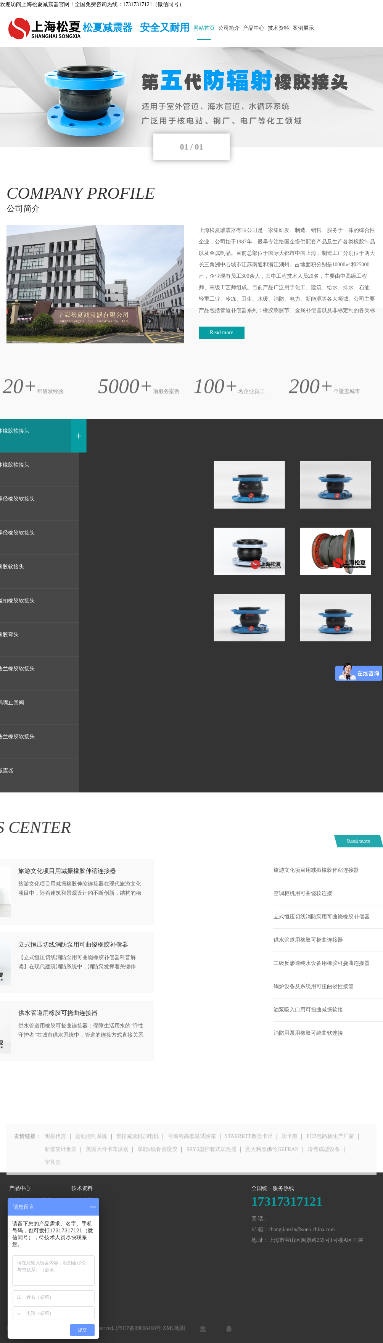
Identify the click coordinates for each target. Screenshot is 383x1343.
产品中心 (253, 28)
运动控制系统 (91, 1155)
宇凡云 (53, 1181)
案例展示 (303, 28)
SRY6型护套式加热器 (212, 1168)
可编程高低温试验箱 (192, 1155)
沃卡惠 (290, 1155)
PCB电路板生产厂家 (330, 1155)
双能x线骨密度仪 (157, 1168)
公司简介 (229, 28)
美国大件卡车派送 (107, 1168)
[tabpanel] (191, 97)
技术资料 (278, 28)
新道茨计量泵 (61, 1168)
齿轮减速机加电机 (137, 1155)
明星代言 (55, 1155)
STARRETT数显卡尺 (249, 1155)
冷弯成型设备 (324, 1168)
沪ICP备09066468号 (138, 1333)
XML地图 (174, 1333)
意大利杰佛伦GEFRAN (272, 1168)
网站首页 (204, 28)
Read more (221, 332)
